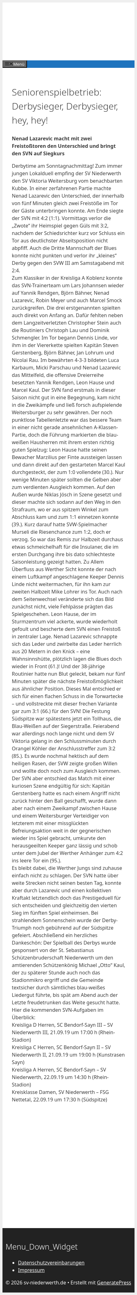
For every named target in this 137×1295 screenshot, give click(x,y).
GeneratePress (114, 1282)
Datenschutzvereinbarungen (51, 1262)
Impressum (31, 1270)
